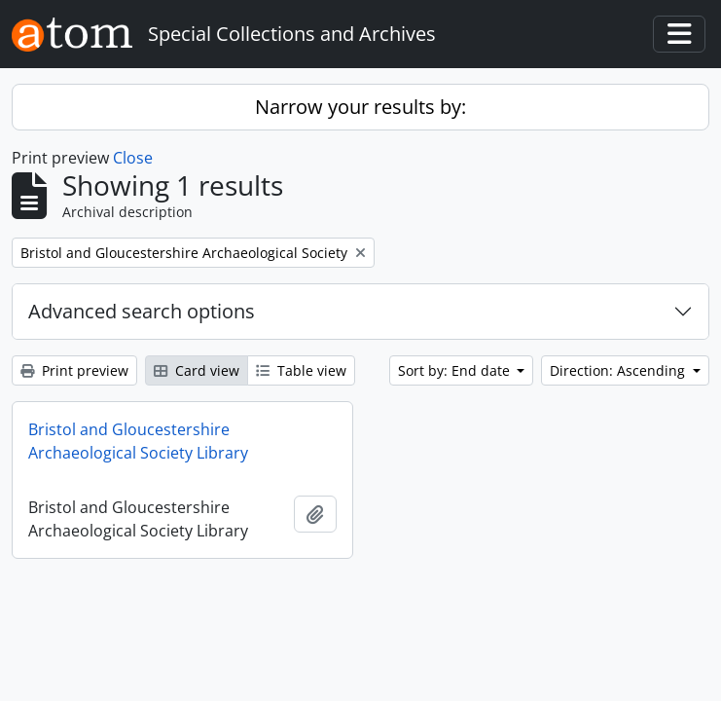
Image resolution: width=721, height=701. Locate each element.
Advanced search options (141, 311)
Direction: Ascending (619, 370)
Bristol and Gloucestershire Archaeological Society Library (138, 441)
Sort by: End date (456, 370)
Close (133, 157)
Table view (301, 370)
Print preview (74, 370)
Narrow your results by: (360, 106)
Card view (196, 370)
